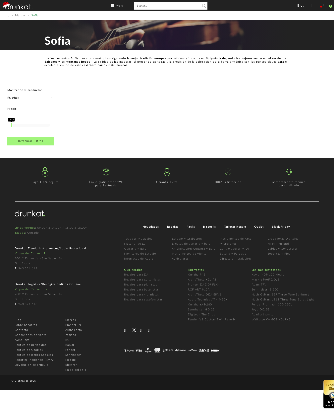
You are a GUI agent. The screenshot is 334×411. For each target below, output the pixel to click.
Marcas (70, 320)
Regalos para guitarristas (142, 279)
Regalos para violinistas (141, 294)
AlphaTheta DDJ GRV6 (204, 294)
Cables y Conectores (283, 248)
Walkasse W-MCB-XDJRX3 (271, 319)
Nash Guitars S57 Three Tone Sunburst (280, 294)
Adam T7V (259, 284)
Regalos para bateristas (141, 289)
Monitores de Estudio (140, 253)
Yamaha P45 (196, 274)
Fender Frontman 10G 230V (272, 304)
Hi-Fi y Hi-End (278, 243)
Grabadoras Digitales (283, 238)
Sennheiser (73, 355)
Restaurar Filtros (30, 141)
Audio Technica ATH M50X (208, 299)
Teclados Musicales (138, 238)
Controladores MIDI (234, 248)
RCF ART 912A (199, 289)
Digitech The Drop (201, 314)
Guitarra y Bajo (135, 248)
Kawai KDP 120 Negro (268, 274)
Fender (70, 350)
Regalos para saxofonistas (143, 299)
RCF (68, 340)
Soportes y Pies (279, 253)
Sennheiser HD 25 (201, 309)
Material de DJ (135, 243)
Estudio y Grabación (187, 238)
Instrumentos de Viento (189, 253)
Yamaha (70, 335)
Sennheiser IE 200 (265, 289)
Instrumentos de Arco (236, 238)
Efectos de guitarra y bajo (191, 243)
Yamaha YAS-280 (200, 304)
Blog (18, 320)
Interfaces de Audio (138, 258)
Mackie (70, 360)
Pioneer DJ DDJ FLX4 (204, 284)
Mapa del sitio (75, 370)
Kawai (69, 345)
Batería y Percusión (234, 253)
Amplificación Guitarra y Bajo (194, 248)
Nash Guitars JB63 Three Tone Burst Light (283, 299)
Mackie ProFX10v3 (265, 279)
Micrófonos (228, 243)
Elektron (71, 365)
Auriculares (180, 258)
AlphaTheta (73, 330)
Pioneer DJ (73, 325)
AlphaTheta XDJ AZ (202, 279)
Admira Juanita (263, 314)
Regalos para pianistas (140, 284)
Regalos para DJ (136, 274)
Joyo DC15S (261, 309)
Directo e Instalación (235, 258)
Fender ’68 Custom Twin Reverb (211, 319)
